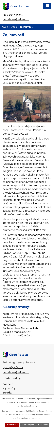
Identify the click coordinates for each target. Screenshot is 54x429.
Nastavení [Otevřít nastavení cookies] (43, 425)
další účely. (32, 406)
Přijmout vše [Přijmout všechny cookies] (12, 425)
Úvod (5, 27)
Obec (14, 27)
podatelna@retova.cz (16, 19)
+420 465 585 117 (13, 14)
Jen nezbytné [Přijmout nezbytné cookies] (28, 425)
